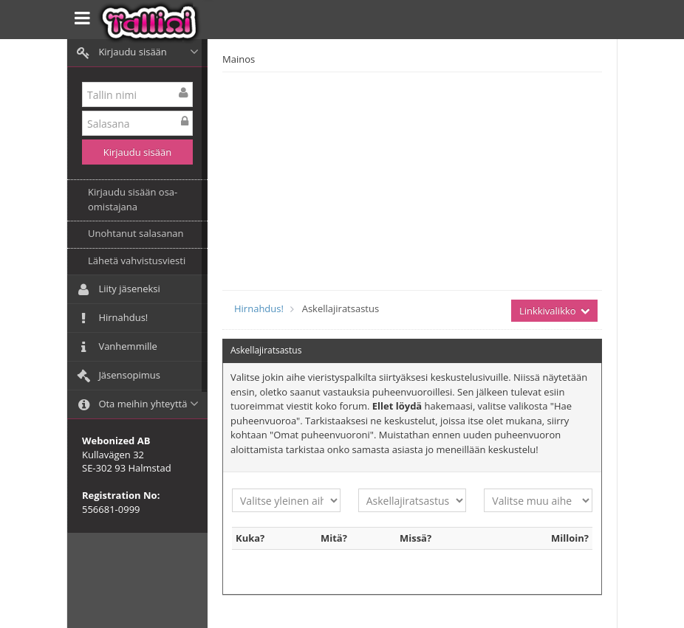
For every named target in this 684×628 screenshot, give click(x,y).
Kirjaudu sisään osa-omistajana (132, 199)
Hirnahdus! (259, 308)
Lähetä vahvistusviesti (136, 260)
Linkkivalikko (554, 310)
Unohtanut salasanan (136, 233)
